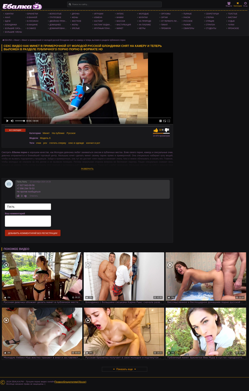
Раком (186, 17)
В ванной (32, 17)
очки (38, 143)
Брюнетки (32, 14)
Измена (98, 17)
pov (45, 143)
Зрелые (76, 28)
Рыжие (187, 25)
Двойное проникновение (59, 21)
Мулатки (143, 17)
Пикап (164, 25)
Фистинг (232, 17)
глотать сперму (57, 143)
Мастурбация (124, 25)
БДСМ (7, 21)
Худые (231, 21)
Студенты (211, 28)
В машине (32, 25)
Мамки (120, 17)
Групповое (55, 17)
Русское (187, 21)
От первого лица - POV (170, 21)
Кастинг (98, 21)
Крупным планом (103, 28)
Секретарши (212, 14)
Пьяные (187, 14)
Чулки (231, 25)
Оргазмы (166, 14)
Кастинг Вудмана (103, 25)
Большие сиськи (14, 28)
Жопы (75, 25)
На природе (145, 21)
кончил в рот (93, 143)
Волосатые (55, 14)
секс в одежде (76, 143)
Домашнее (55, 25)
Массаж (121, 21)
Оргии (164, 17)
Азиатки (9, 14)
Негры (142, 28)
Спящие (210, 21)
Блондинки (11, 25)
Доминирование (58, 28)
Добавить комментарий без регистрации (32, 233)
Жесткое (76, 21)
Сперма (210, 17)
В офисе (31, 28)
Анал (7, 17)
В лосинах (33, 21)
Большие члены (13, 32)
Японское (233, 28)
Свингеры (188, 28)
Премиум (166, 28)
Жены (75, 17)
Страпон (210, 25)
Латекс (120, 14)
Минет (120, 28)
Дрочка (76, 14)
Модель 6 (45, 138)
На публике (145, 25)
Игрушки (98, 14)
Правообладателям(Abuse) (70, 382)
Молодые (144, 14)
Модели (229, 4)
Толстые (232, 14)
